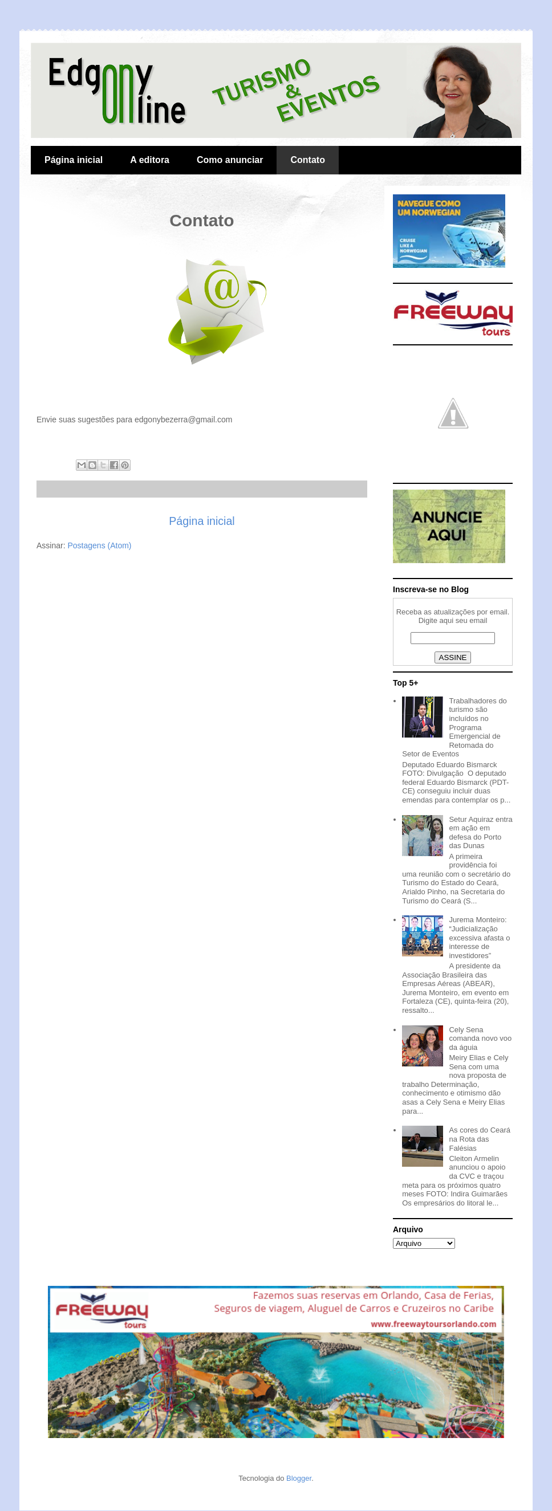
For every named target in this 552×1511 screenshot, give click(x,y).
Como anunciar (230, 160)
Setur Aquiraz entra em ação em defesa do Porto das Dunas (480, 832)
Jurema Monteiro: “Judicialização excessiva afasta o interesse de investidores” (479, 937)
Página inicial (73, 160)
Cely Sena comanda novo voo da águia (480, 1038)
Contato (307, 160)
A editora (149, 160)
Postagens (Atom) (99, 545)
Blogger (298, 1478)
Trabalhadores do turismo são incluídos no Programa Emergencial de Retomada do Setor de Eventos (454, 728)
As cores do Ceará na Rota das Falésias (479, 1139)
